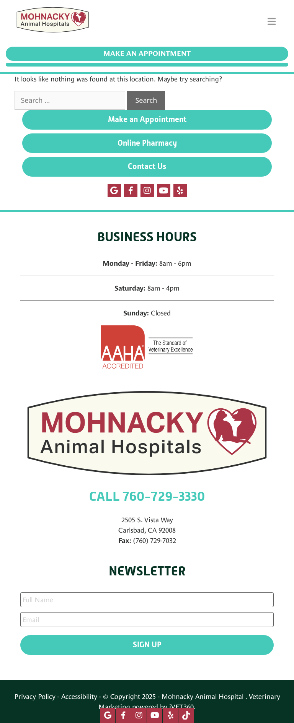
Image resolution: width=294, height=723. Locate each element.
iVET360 (181, 707)
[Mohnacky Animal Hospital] (53, 21)
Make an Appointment (147, 53)
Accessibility (79, 696)
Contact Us (147, 166)
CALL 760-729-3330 (147, 496)
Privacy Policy (35, 696)
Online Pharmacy (147, 143)
